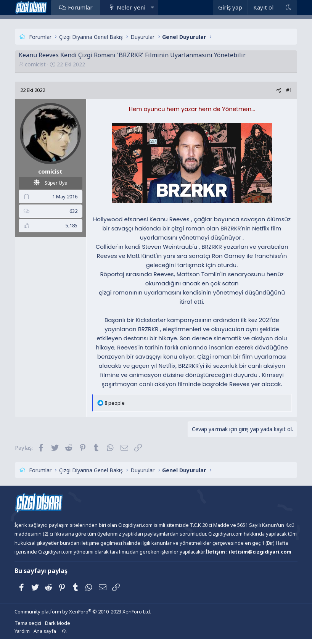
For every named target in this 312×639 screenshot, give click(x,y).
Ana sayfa (45, 631)
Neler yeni (131, 7)
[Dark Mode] (288, 7)
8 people (115, 402)
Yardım (22, 631)
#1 (289, 90)
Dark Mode (57, 623)
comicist (35, 64)
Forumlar (80, 7)
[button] (152, 7)
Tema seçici (27, 623)
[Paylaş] (278, 90)
